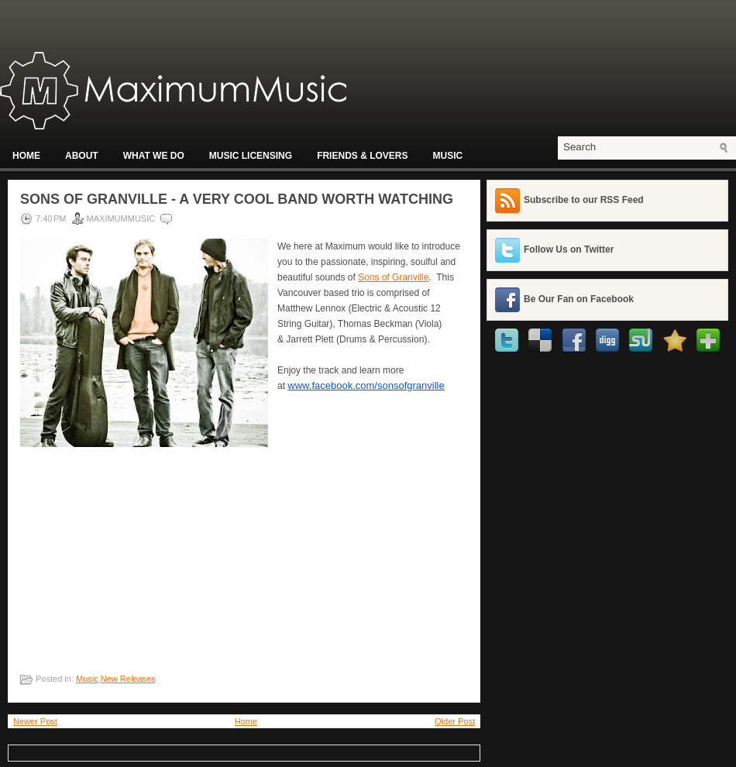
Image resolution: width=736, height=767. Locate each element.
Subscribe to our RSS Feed (584, 199)
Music (447, 155)
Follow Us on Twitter (569, 249)
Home (26, 155)
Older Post (455, 721)
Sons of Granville (393, 277)
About (81, 155)
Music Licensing (250, 155)
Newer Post (35, 721)
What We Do (153, 155)
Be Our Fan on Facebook (579, 299)
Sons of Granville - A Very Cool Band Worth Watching (236, 199)
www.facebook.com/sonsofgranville (365, 385)
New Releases (128, 678)
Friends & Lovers (362, 155)
